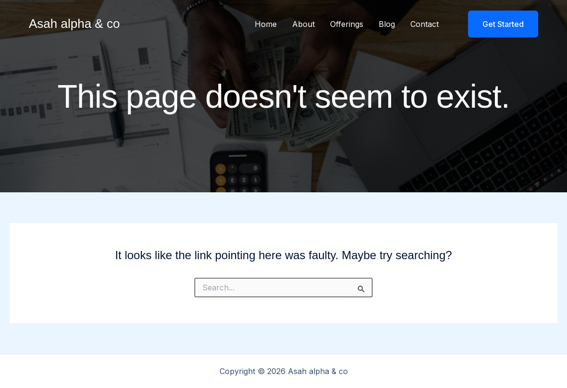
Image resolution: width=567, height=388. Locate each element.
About (303, 24)
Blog (387, 24)
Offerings (346, 24)
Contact (424, 24)
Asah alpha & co (74, 23)
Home (266, 24)
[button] (497, 24)
